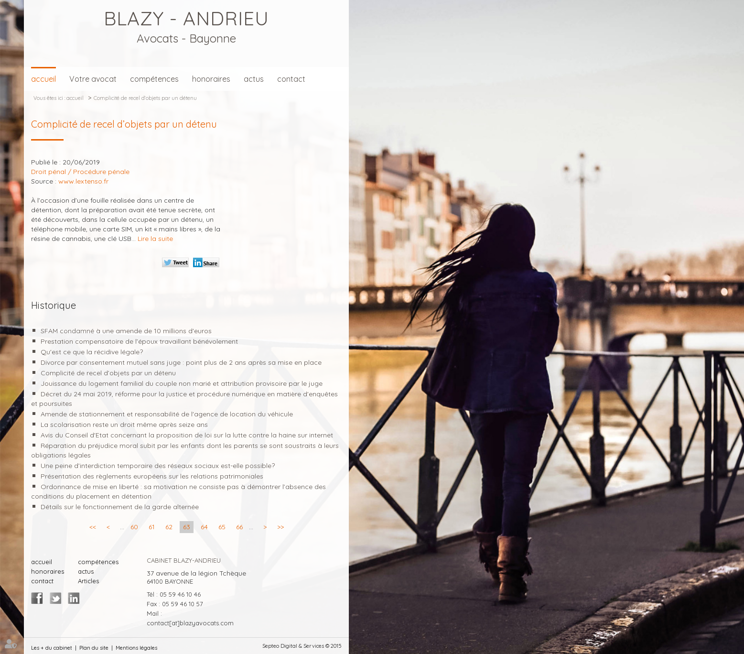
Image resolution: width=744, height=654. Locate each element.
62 (169, 527)
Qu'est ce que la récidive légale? (92, 352)
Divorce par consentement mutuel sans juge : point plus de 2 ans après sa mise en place (181, 362)
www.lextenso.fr (83, 181)
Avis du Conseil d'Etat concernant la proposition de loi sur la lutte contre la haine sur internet (187, 435)
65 (222, 527)
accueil (43, 79)
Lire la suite (155, 238)
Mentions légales (136, 647)
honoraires (211, 79)
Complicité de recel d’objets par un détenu (145, 98)
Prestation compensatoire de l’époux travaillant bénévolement (139, 341)
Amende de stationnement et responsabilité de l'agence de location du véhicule (167, 414)
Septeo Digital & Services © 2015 (302, 646)
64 (204, 527)
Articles (88, 581)
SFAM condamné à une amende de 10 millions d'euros (126, 331)
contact (291, 79)
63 (186, 527)
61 (152, 527)
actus (254, 79)
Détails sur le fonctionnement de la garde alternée (120, 506)
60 (134, 527)
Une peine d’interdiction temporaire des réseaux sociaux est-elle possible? (158, 465)
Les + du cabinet (51, 647)
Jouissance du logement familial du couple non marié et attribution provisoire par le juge (182, 383)
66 (239, 527)
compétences (154, 79)
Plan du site (93, 647)
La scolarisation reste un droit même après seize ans (124, 424)
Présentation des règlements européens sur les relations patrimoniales (152, 476)
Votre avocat (93, 79)
